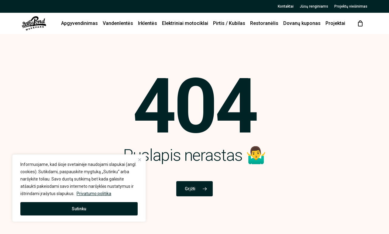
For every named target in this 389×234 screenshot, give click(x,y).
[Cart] (360, 23)
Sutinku (79, 208)
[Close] (139, 159)
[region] (79, 188)
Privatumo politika (94, 193)
